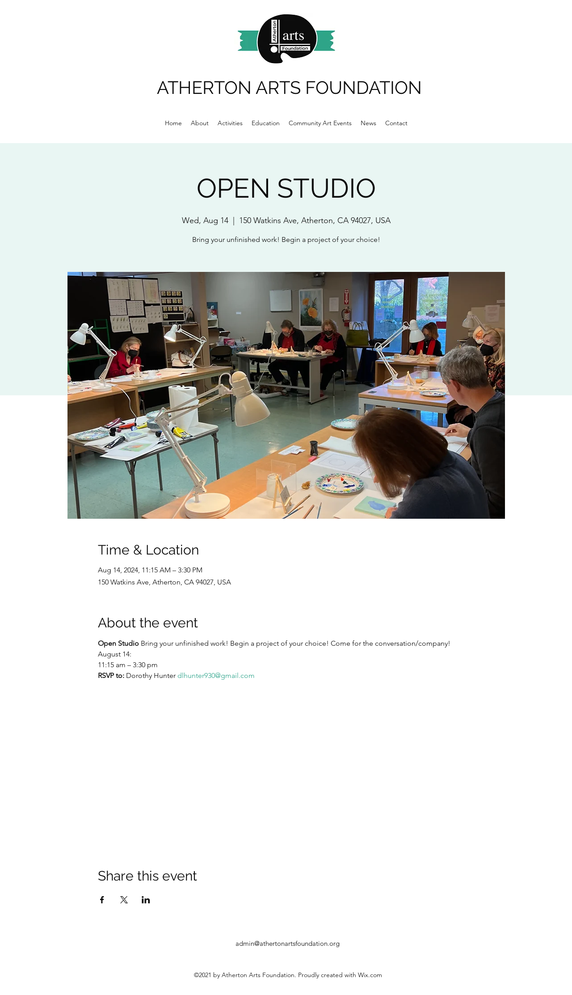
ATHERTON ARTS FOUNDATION (289, 87)
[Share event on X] (124, 899)
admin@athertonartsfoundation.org (288, 943)
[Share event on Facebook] (102, 899)
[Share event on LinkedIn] (146, 899)
